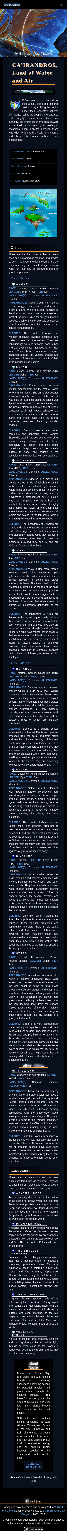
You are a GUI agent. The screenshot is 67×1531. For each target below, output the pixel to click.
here (55, 1523)
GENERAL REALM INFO (33, 1465)
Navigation (33, 4)
